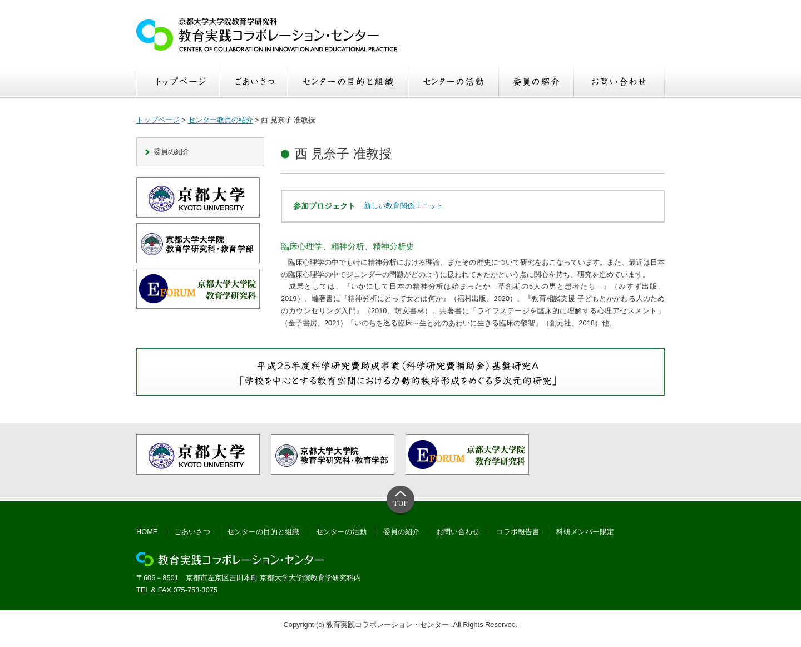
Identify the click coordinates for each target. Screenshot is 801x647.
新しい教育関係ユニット (403, 205)
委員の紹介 (172, 151)
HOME (146, 531)
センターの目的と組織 (263, 531)
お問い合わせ (457, 531)
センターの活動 (341, 531)
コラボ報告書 (518, 531)
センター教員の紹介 (220, 120)
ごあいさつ (192, 531)
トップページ (158, 120)
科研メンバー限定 (585, 531)
